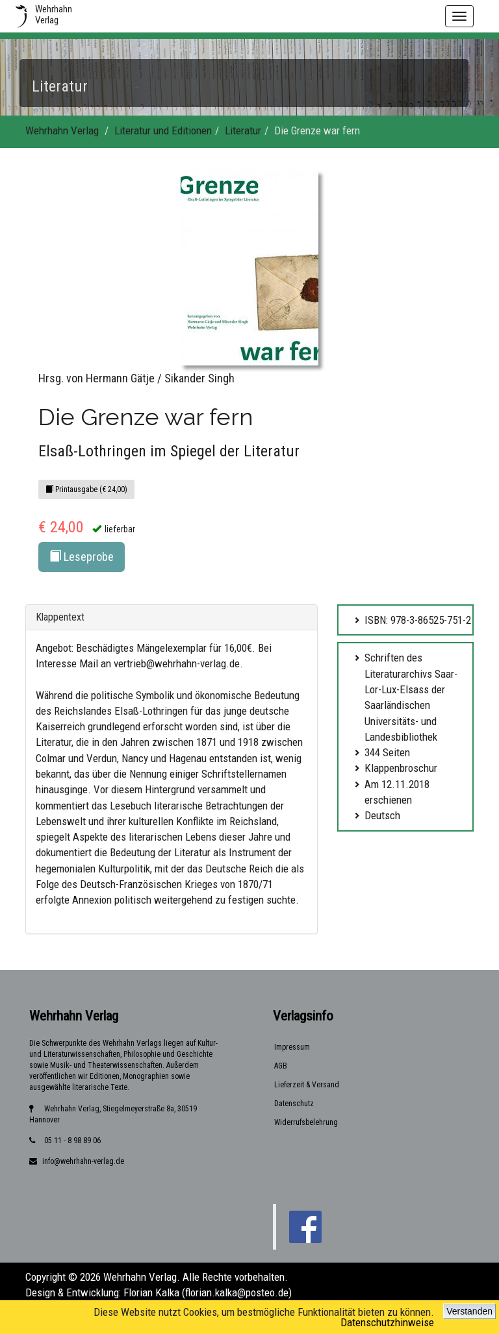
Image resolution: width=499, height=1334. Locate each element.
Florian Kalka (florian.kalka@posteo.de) (207, 1292)
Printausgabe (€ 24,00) (86, 489)
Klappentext (60, 617)
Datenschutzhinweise (387, 1322)
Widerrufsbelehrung (306, 1122)
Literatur (243, 130)
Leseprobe (81, 556)
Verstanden (469, 1311)
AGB (280, 1065)
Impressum (292, 1047)
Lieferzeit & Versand (306, 1084)
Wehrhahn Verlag (62, 130)
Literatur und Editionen (163, 130)
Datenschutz (294, 1103)
